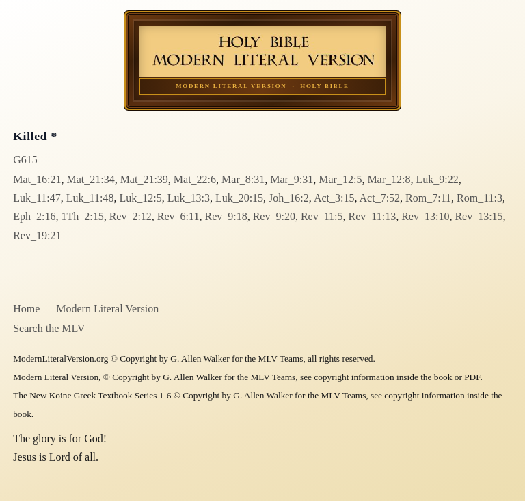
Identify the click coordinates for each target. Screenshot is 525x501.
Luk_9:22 (437, 179)
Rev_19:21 (37, 235)
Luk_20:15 (239, 198)
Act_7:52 (380, 198)
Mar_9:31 (291, 179)
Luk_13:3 (188, 198)
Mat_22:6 (195, 179)
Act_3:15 (334, 198)
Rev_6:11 (178, 216)
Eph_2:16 (34, 216)
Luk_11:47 (37, 198)
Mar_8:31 (243, 179)
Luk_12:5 (140, 198)
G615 (25, 159)
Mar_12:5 (340, 179)
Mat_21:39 (144, 179)
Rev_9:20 (274, 216)
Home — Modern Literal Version (86, 308)
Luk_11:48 (90, 198)
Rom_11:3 (479, 198)
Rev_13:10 (425, 216)
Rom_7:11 (428, 198)
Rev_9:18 (225, 216)
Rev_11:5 (322, 216)
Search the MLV (49, 328)
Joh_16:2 (289, 198)
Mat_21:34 (90, 179)
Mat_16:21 (37, 179)
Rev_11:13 (372, 216)
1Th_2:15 (82, 216)
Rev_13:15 (478, 216)
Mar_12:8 (388, 179)
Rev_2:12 (130, 216)
